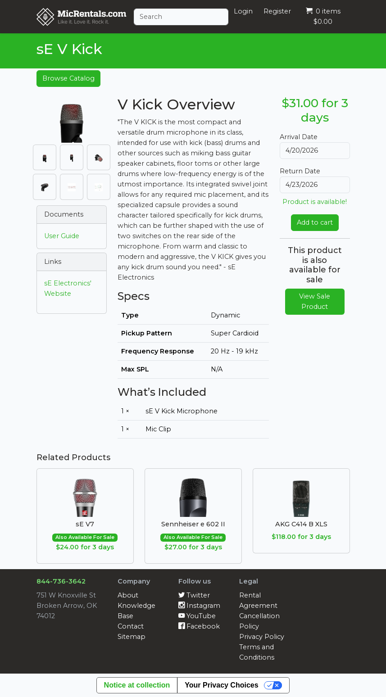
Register (277, 11)
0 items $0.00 (323, 16)
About (128, 595)
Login (243, 11)
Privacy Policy (261, 637)
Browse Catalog (68, 78)
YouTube (197, 616)
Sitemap (131, 637)
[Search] (181, 17)
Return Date (300, 171)
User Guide (61, 236)
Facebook (199, 626)
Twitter (194, 595)
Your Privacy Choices (221, 685)
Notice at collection (137, 685)
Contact (131, 626)
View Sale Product (314, 301)
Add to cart (315, 222)
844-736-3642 (61, 581)
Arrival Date (299, 137)
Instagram (199, 606)
